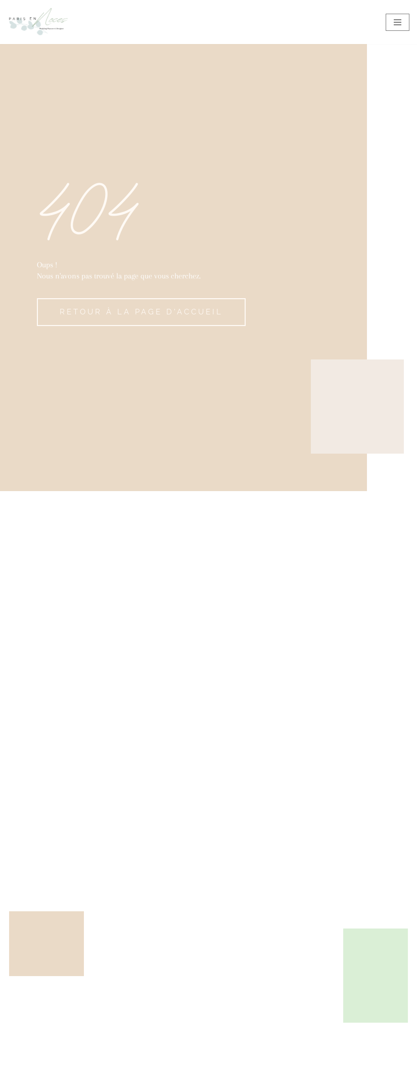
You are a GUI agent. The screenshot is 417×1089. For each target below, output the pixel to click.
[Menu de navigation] (397, 22)
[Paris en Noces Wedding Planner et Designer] (38, 22)
